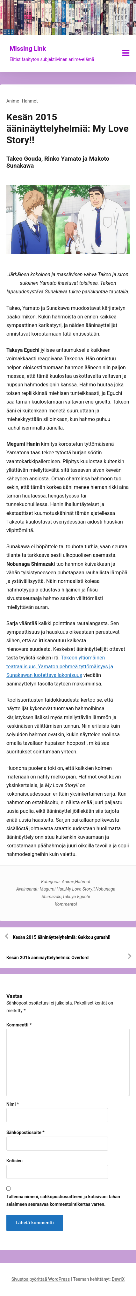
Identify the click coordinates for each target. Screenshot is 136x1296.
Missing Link (28, 48)
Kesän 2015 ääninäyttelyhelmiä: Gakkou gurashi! (61, 937)
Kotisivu (14, 1160)
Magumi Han (52, 889)
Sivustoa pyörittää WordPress (40, 1279)
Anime (12, 101)
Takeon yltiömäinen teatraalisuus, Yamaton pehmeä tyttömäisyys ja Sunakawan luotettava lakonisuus (59, 666)
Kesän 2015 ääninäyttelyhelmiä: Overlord (47, 957)
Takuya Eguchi (76, 896)
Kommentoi (66, 904)
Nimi (12, 1104)
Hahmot (30, 101)
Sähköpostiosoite (25, 1132)
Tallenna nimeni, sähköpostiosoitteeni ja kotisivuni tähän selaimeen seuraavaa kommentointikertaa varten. (63, 1200)
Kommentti (19, 1024)
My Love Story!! (80, 889)
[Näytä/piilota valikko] (125, 53)
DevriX (118, 1279)
